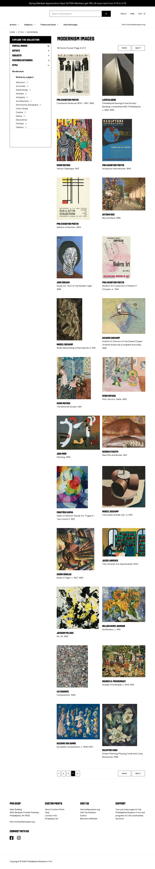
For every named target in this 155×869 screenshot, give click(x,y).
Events (83, 815)
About (123, 14)
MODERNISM (32, 32)
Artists (30, 50)
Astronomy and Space (27, 105)
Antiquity (20, 97)
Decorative (21, 120)
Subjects (30, 55)
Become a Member (88, 818)
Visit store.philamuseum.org (133, 25)
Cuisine (19, 112)
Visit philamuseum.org (90, 809)
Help (132, 14)
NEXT (138, 48)
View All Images (70, 24)
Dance (19, 116)
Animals (20, 93)
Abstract (20, 82)
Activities (20, 86)
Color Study (22, 108)
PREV (124, 48)
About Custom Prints (54, 809)
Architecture (22, 101)
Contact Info (51, 815)
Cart (141, 14)
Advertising (21, 90)
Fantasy (20, 123)
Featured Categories (30, 60)
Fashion (20, 127)
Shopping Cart (51, 818)
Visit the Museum (88, 812)
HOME (12, 32)
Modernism (18, 71)
